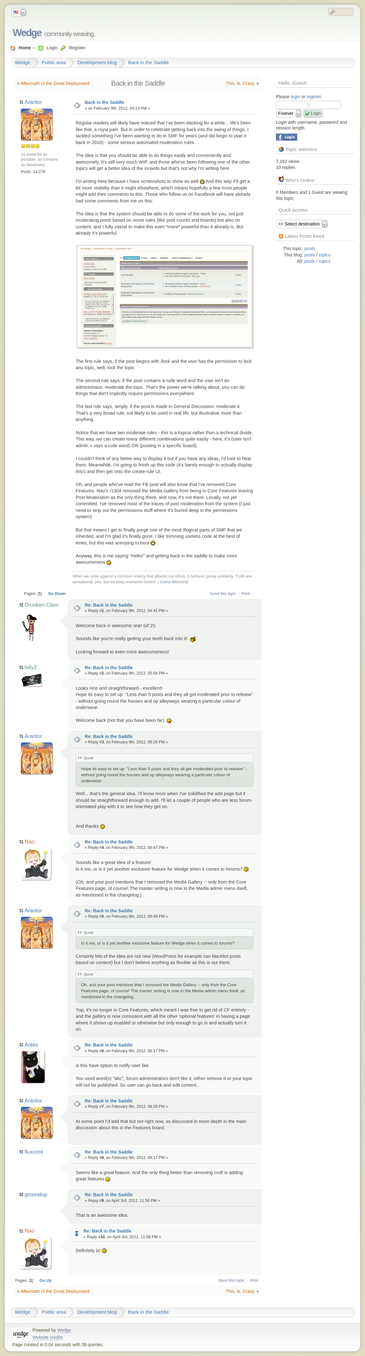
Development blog (97, 62)
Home (25, 47)
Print (246, 593)
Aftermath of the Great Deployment (55, 83)
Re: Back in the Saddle (109, 605)
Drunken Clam (42, 605)
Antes (31, 1045)
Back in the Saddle (148, 62)
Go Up (45, 1280)
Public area (54, 62)
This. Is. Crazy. (240, 83)
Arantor (33, 102)
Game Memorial (174, 582)
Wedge (27, 32)
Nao (29, 842)
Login (51, 47)
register (314, 96)
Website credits (48, 1337)
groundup (36, 1194)
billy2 (31, 667)
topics (324, 254)
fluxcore (34, 1152)
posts (309, 248)
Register (77, 47)
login (295, 96)
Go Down (57, 593)
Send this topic (223, 593)
